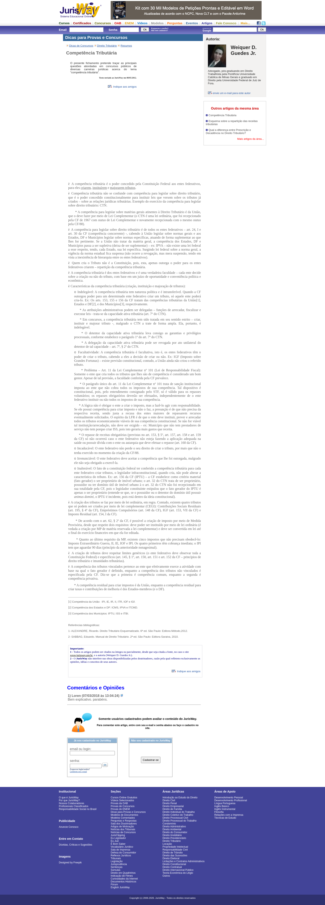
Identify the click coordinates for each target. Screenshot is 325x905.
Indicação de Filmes (122, 875)
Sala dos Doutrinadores (124, 823)
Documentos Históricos (123, 881)
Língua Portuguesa (224, 803)
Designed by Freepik (70, 862)
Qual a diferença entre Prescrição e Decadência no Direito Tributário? (228, 131)
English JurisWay (120, 887)
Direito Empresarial (173, 806)
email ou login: (80, 749)
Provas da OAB (119, 803)
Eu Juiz (115, 841)
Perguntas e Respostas (124, 820)
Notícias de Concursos (123, 832)
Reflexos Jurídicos (121, 855)
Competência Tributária (222, 115)
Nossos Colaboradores (71, 803)
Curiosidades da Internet (124, 878)
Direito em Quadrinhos (123, 872)
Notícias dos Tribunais (123, 829)
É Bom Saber (118, 843)
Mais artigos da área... (250, 138)
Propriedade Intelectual (175, 846)
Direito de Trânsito (172, 852)
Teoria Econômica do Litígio (177, 872)
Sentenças (116, 867)
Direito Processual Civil (175, 817)
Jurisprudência (119, 864)
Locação (167, 843)
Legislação (116, 861)
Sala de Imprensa (120, 849)
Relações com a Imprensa (228, 814)
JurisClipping (118, 835)
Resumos (126, 45)
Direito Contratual (172, 867)
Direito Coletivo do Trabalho (177, 814)
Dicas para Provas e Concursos (128, 812)
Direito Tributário (107, 45)
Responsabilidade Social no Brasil (77, 809)
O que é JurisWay (69, 797)
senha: (75, 761)
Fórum (114, 884)
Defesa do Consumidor (123, 852)
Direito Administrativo (174, 826)
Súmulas (115, 870)
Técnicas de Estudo (225, 817)
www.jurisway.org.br (81, 655)
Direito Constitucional (174, 864)
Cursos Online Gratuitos (124, 797)
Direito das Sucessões (174, 855)
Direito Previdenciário (174, 838)
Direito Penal (169, 803)
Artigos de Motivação (122, 826)
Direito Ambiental (171, 829)
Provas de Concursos (123, 806)
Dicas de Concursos (81, 45)
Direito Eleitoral (170, 858)
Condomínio (169, 823)
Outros (166, 875)
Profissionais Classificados (73, 806)
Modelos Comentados (123, 817)
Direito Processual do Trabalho (179, 820)
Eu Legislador (118, 838)
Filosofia (219, 812)
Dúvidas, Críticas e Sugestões (75, 844)
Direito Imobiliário (172, 835)
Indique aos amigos (122, 86)
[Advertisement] (235, 207)
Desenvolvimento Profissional (230, 800)
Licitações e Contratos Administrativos (183, 861)
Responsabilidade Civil (175, 849)
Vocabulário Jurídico (122, 846)
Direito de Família (172, 809)
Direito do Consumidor (174, 832)
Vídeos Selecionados (122, 800)
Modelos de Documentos (124, 814)
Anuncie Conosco (68, 826)
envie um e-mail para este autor (232, 93)
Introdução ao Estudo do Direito (180, 797)
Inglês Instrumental (224, 809)
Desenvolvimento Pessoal (228, 797)
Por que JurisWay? (69, 800)
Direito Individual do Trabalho (178, 812)
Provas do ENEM (120, 809)
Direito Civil (168, 800)
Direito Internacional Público (177, 870)
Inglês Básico (221, 806)
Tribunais (116, 858)
